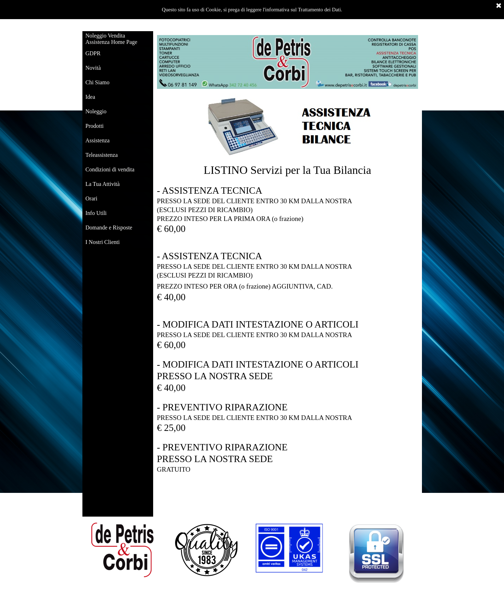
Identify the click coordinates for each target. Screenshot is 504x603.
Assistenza (98, 140)
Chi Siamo (98, 82)
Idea (90, 97)
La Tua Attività (103, 184)
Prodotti (95, 126)
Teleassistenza (102, 155)
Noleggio (96, 111)
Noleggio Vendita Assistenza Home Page (112, 39)
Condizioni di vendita (110, 169)
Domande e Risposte (109, 227)
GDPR (93, 53)
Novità (93, 68)
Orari (92, 198)
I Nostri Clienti (103, 242)
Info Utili (96, 213)
